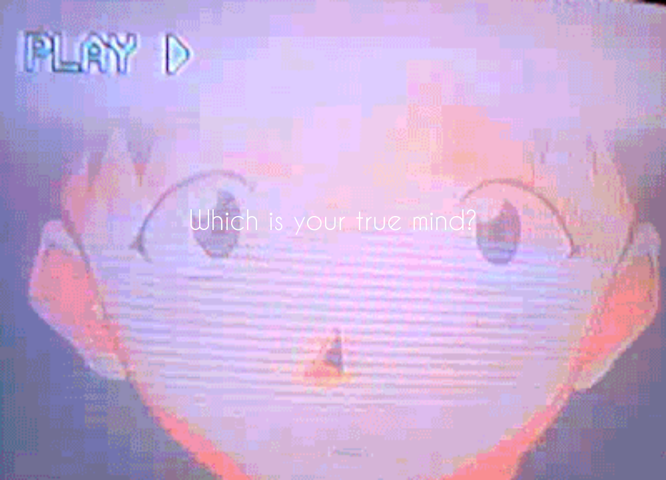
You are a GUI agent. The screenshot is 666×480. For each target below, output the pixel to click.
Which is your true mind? (333, 219)
